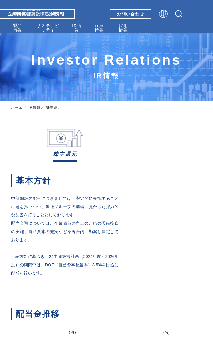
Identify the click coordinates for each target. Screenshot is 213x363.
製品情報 (17, 27)
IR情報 (77, 27)
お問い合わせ (130, 14)
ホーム (17, 107)
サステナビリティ (48, 27)
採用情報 (123, 27)
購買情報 (99, 27)
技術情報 (55, 14)
